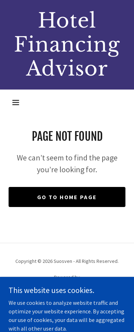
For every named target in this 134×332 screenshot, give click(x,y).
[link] (67, 45)
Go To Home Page (67, 197)
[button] (16, 102)
